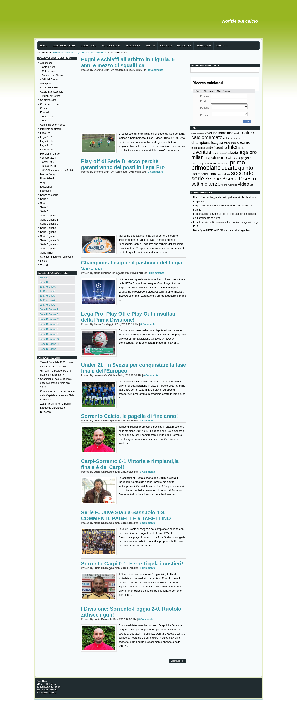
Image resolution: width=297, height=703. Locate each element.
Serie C (44, 207)
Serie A (44, 199)
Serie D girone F (49, 236)
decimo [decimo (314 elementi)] (243, 142)
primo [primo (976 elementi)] (237, 162)
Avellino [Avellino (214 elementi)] (211, 133)
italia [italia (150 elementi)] (241, 147)
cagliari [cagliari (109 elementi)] (237, 133)
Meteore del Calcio (52, 75)
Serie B (44, 203)
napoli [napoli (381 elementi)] (210, 157)
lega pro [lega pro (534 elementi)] (248, 152)
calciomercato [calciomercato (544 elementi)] (207, 137)
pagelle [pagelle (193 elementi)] (246, 158)
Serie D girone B (49, 219)
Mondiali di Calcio (50, 153)
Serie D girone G (49, 240)
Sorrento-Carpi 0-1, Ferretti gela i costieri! (132, 563)
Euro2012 (47, 116)
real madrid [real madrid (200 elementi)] (199, 174)
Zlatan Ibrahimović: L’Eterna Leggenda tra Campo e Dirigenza (55, 407)
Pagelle (44, 182)
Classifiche (88, 45)
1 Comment (146, 420)
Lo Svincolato (47, 149)
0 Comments (155, 69)
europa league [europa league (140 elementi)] (200, 147)
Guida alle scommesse (52, 124)
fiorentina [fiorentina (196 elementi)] (220, 147)
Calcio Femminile (49, 87)
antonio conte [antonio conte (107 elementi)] (198, 133)
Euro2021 (47, 120)
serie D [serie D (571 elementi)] (234, 179)
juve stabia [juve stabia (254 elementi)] (221, 153)
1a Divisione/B (48, 291)
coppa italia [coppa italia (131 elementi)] (230, 143)
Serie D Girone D (49, 324)
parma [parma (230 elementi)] (196, 163)
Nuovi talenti (47, 178)
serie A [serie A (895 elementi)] (200, 178)
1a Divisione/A (48, 286)
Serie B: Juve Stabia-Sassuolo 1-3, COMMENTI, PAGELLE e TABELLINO (126, 515)
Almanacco (46, 62)
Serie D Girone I (49, 349)
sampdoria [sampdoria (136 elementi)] (224, 174)
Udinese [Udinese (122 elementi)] (232, 184)
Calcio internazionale (51, 91)
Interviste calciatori (50, 128)
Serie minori (46, 252)
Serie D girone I (48, 248)
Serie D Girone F (49, 334)
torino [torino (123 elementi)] (225, 184)
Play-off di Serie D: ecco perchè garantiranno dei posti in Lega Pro (123, 164)
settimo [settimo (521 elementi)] (199, 184)
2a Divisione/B (48, 304)
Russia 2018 (49, 166)
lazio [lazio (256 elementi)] (234, 153)
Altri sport (45, 83)
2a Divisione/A (48, 300)
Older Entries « (177, 661)
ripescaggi (46, 190)
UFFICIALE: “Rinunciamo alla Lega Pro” (228, 230)
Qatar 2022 (48, 161)
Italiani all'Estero (51, 95)
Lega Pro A (46, 137)
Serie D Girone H (49, 344)
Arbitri (150, 45)
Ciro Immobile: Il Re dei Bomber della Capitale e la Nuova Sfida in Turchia (57, 395)
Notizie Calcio (111, 45)
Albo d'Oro (203, 45)
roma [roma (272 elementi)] (213, 174)
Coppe (43, 108)
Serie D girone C (49, 223)
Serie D (44, 211)
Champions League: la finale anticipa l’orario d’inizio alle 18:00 (56, 383)
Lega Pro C (46, 145)
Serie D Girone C (49, 319)
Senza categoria (49, 194)
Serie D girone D (49, 227)
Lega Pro (45, 133)
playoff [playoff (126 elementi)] (205, 163)
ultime (43, 260)
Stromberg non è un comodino (56, 256)
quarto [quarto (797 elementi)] (230, 168)
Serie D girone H (49, 244)
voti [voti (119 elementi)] (251, 184)
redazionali (46, 186)
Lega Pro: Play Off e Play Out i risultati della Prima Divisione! (128, 317)
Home (43, 45)
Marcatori (184, 45)
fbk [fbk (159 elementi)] (211, 147)
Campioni (166, 45)
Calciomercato (48, 100)
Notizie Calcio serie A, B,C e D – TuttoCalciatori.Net (80, 53)
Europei (44, 112)
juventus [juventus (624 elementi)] (201, 152)
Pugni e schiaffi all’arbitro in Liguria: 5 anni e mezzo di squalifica (128, 62)
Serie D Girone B (49, 314)
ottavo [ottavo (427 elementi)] (234, 157)
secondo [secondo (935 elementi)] (242, 173)
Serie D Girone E (49, 329)
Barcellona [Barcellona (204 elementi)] (225, 133)
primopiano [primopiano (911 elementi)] (206, 167)
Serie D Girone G (49, 339)
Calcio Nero (48, 67)
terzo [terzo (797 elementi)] (214, 183)
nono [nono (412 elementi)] (222, 157)
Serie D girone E (49, 232)
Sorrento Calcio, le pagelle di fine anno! (129, 416)
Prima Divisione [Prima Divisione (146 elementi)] (219, 163)
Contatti (221, 45)
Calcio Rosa (48, 71)
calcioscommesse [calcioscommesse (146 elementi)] (234, 138)
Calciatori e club (64, 45)
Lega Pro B (46, 141)
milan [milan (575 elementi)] (197, 157)
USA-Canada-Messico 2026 (57, 170)
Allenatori (133, 45)
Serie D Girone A (49, 309)
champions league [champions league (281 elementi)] (207, 142)
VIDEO (44, 265)
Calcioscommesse (50, 104)
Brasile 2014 (49, 157)
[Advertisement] (133, 103)
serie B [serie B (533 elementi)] (218, 179)
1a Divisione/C (48, 295)
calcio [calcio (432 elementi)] (248, 132)
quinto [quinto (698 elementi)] (245, 168)
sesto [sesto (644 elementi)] (249, 179)
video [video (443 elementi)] (243, 184)
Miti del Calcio (50, 79)
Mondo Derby (47, 174)
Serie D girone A (49, 215)
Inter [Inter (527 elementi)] (233, 147)
